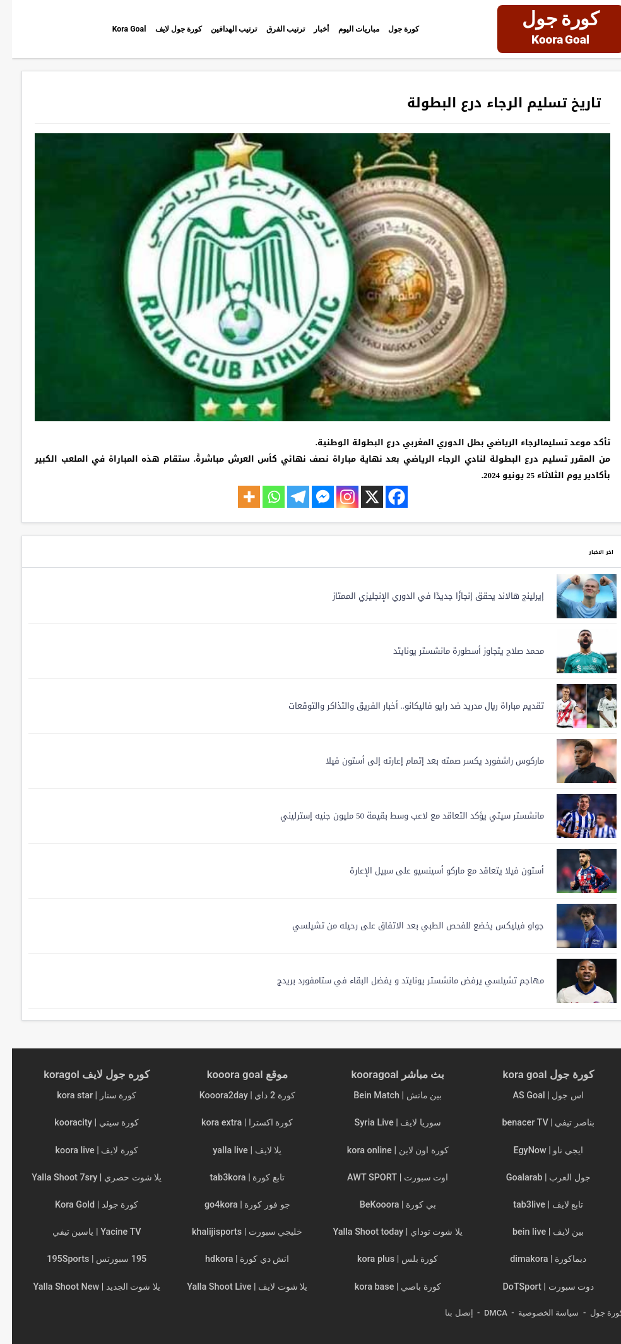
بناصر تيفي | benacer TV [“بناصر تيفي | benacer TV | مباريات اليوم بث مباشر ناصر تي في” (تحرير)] (536, 1122)
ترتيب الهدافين (211, 29)
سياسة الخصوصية (536, 1312)
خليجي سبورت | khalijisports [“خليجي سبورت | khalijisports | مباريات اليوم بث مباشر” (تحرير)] (235, 1232)
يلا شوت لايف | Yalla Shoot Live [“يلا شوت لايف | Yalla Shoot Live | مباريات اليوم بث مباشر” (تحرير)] (235, 1286)
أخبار (327, 29)
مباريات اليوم (377, 29)
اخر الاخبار (582, 551)
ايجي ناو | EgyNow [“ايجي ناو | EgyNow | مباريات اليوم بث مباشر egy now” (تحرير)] (536, 1150)
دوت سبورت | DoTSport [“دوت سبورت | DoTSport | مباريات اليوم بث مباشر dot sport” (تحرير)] (536, 1286)
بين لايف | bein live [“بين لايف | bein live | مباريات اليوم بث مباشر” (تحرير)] (536, 1232)
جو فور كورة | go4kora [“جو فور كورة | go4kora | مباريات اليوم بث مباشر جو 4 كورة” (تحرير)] (235, 1204)
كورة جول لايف (137, 29)
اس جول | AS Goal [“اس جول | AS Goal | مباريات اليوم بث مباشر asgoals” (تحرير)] (536, 1095)
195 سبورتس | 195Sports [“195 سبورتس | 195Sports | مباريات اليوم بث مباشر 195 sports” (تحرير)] (84, 1259)
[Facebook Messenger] (311, 497)
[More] (237, 497)
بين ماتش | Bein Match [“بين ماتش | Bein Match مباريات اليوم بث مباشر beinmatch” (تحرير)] (385, 1095)
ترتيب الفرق (279, 29)
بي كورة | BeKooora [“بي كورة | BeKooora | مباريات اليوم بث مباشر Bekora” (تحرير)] (386, 1204)
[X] (360, 497)
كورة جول (438, 29)
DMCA (483, 1312)
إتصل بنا (447, 1312)
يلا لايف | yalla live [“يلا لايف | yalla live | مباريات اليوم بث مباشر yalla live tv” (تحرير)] (235, 1150)
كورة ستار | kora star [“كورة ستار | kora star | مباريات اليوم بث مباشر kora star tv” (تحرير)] (84, 1095)
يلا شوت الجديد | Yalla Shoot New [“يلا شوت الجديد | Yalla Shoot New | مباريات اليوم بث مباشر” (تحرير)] (84, 1286)
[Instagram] (335, 497)
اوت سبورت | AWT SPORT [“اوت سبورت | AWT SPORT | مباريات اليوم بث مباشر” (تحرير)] (385, 1177)
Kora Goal (71, 29)
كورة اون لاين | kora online (386, 1150)
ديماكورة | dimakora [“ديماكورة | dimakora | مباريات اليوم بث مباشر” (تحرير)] (536, 1259)
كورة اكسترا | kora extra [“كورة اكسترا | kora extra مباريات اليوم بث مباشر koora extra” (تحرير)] (235, 1122)
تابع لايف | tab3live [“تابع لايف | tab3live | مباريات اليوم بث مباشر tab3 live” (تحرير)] (536, 1204)
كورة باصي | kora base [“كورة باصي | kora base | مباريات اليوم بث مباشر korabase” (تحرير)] (386, 1286)
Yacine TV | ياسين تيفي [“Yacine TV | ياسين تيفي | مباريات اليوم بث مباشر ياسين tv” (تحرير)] (84, 1232)
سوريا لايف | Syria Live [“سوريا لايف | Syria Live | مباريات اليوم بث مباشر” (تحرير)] (386, 1122)
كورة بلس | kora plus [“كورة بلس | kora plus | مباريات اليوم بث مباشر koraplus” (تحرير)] (385, 1259)
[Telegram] (286, 497)
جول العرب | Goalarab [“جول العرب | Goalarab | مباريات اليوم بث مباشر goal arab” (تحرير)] (536, 1177)
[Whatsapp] (262, 497)
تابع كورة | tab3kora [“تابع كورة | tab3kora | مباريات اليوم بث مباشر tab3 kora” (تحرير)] (235, 1177)
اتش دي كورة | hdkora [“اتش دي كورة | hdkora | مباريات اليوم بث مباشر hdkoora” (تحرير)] (235, 1259)
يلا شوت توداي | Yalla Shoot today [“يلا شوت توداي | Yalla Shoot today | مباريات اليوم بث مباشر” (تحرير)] (386, 1232)
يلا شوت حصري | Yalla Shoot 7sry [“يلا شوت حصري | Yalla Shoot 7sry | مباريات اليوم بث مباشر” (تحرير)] (85, 1177)
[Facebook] (385, 497)
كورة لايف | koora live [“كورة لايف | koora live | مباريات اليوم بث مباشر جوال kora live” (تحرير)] (85, 1150)
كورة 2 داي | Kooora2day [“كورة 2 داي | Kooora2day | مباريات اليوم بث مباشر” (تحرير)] (235, 1095)
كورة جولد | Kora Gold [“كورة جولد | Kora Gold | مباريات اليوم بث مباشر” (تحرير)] (84, 1204)
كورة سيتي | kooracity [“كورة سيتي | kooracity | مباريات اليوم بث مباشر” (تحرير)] (84, 1122)
